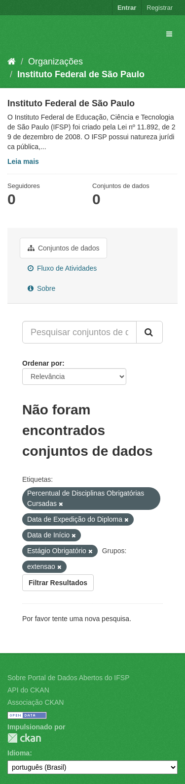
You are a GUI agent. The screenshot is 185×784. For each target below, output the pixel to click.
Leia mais (23, 161)
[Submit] (149, 332)
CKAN (24, 738)
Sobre (41, 288)
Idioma (18, 753)
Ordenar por (42, 363)
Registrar (160, 7)
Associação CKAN (35, 702)
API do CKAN (28, 690)
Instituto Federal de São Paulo (81, 74)
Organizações (55, 61)
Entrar (126, 7)
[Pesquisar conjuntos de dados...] (79, 332)
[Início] (11, 61)
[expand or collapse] (169, 34)
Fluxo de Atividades (62, 268)
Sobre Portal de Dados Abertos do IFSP (68, 678)
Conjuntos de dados (63, 248)
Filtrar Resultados (58, 583)
